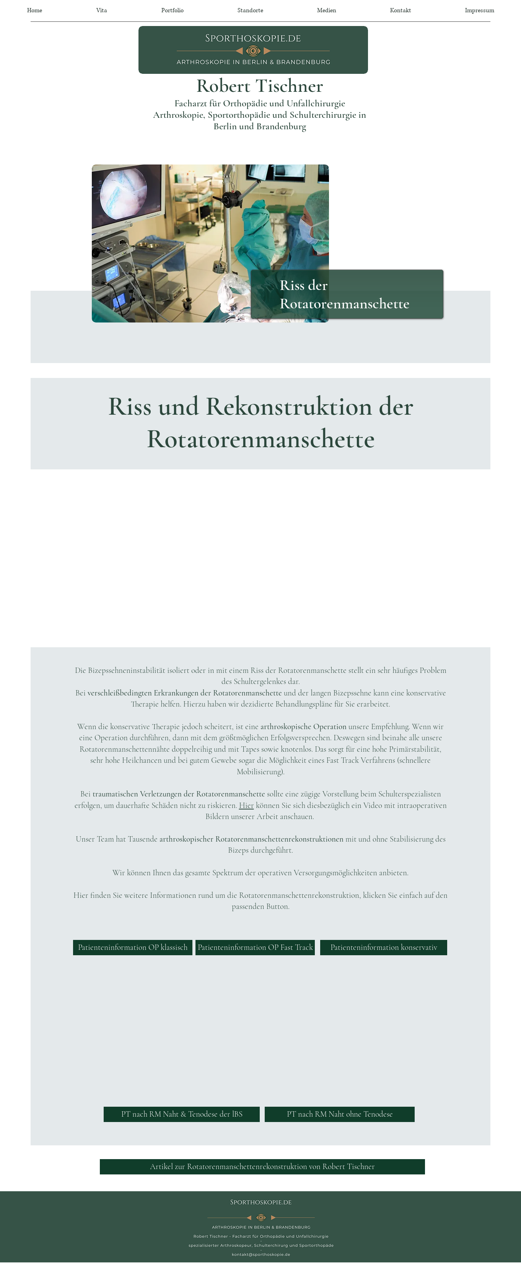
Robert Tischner (259, 86)
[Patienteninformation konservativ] (383, 947)
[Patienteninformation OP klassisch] (132, 947)
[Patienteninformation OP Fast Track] (255, 947)
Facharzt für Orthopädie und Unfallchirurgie (259, 103)
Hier (246, 805)
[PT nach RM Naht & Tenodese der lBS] (182, 1114)
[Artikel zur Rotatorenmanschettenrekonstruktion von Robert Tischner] (262, 1166)
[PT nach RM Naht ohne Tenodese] (340, 1114)
